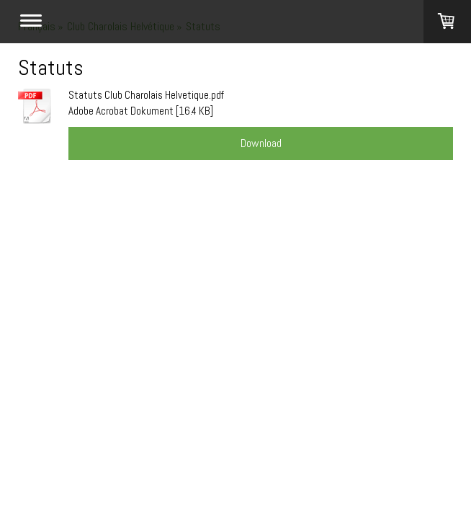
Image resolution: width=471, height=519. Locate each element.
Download (261, 143)
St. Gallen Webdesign (124, 251)
